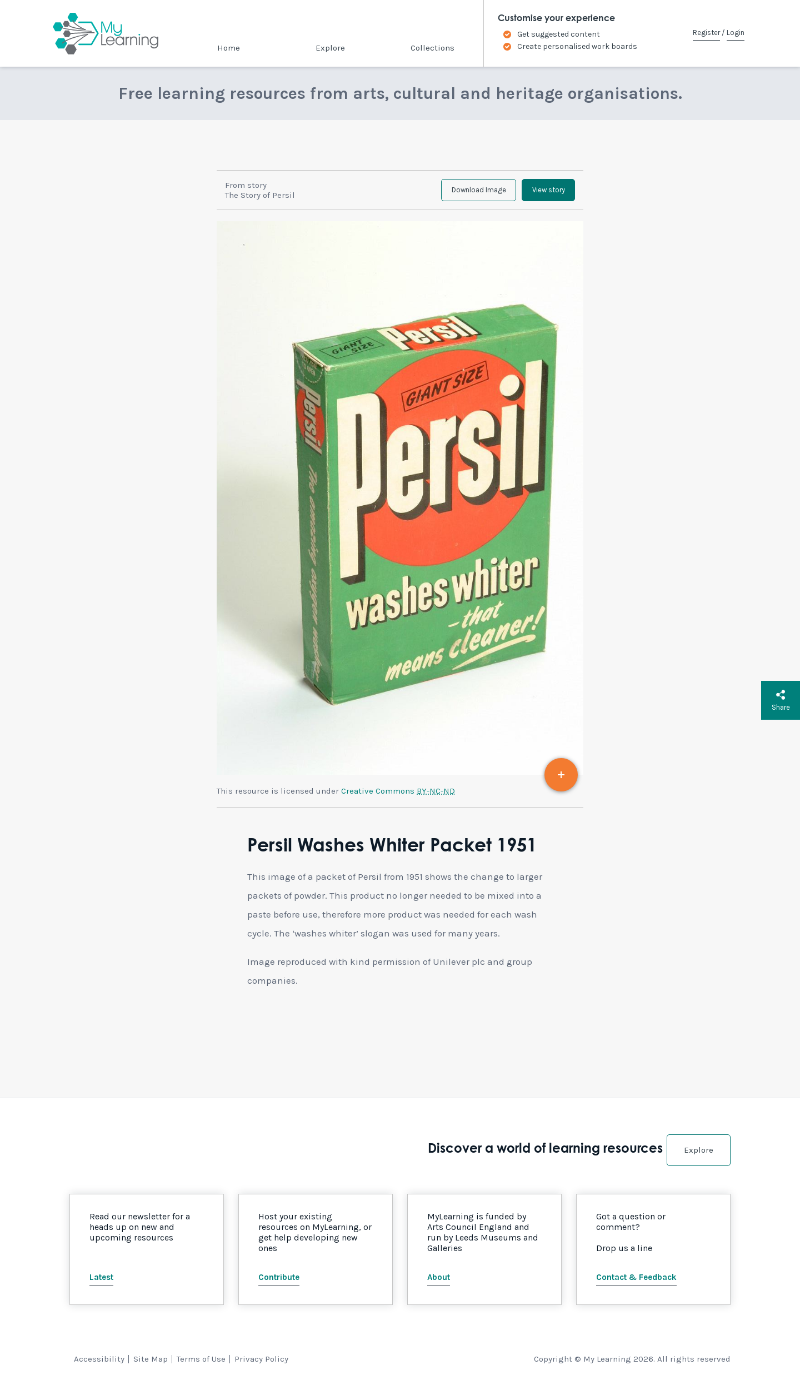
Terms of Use (201, 1368)
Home (228, 48)
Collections (432, 48)
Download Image (458, 195)
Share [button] (781, 700)
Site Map (150, 1368)
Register (706, 32)
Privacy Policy (261, 1368)
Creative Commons (398, 800)
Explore (330, 48)
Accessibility (99, 1368)
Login (735, 32)
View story (541, 195)
